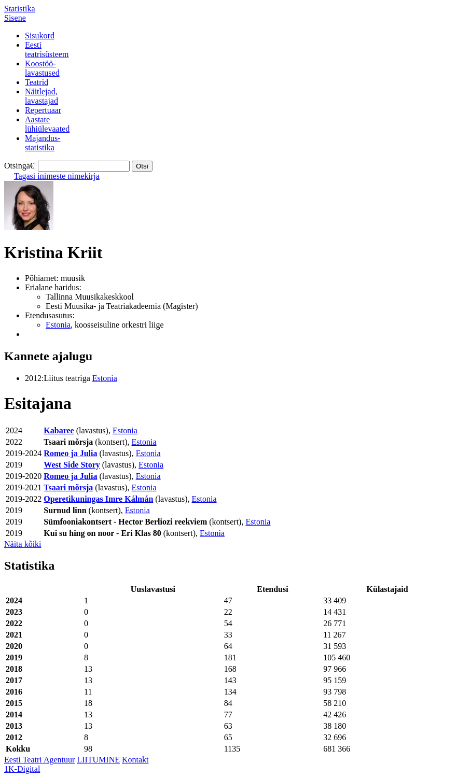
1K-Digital (22, 769)
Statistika (19, 8)
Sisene (15, 17)
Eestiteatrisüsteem (46, 49)
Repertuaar (43, 110)
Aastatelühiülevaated (47, 124)
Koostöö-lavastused (42, 68)
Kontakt (135, 759)
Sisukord (39, 35)
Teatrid (36, 82)
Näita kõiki (22, 544)
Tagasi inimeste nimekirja (57, 176)
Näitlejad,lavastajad (41, 96)
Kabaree (59, 430)
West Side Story (72, 464)
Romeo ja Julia (70, 453)
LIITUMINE (98, 759)
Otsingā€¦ (20, 165)
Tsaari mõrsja (68, 487)
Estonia (58, 324)
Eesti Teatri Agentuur (39, 759)
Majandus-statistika (42, 143)
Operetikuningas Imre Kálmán (98, 498)
